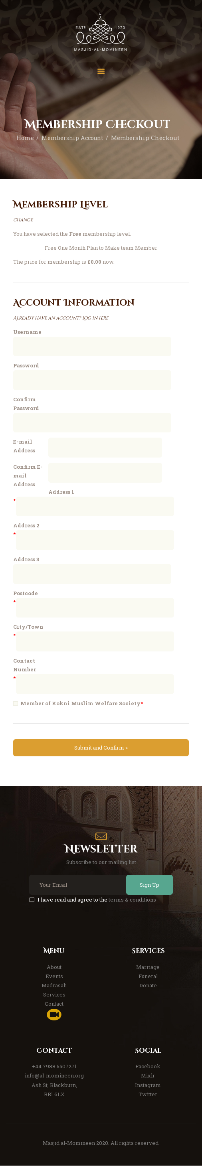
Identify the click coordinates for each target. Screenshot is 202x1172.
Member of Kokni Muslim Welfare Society (80, 709)
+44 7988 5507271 (54, 1072)
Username (27, 331)
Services (54, 1000)
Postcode (25, 597)
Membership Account (72, 138)
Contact (54, 1010)
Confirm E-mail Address (28, 478)
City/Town (28, 631)
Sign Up (148, 891)
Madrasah (54, 991)
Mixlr (148, 1081)
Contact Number (24, 671)
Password (26, 365)
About (54, 973)
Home (23, 138)
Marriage (148, 973)
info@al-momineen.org (54, 1081)
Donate (148, 991)
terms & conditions (132, 905)
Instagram (148, 1091)
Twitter (148, 1100)
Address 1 (61, 494)
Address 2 (26, 529)
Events (54, 982)
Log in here (95, 318)
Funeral (148, 982)
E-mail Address (24, 448)
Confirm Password (26, 404)
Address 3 (26, 563)
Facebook (147, 1072)
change (23, 220)
